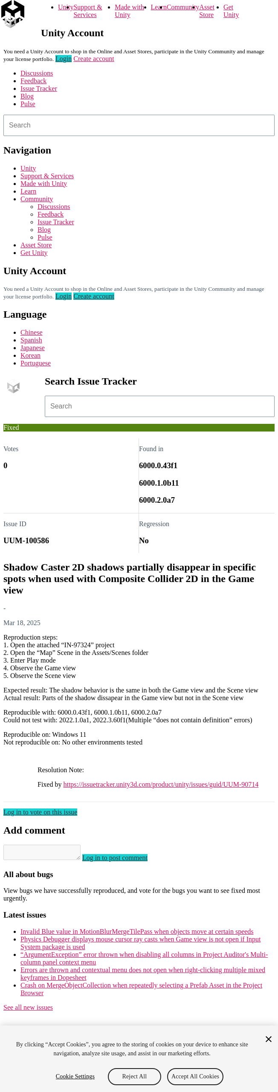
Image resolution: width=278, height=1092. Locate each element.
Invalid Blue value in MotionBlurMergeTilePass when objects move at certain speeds (137, 934)
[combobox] (139, 125)
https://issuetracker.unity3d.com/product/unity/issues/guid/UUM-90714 (160, 784)
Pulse (27, 103)
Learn (159, 7)
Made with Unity (129, 10)
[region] (139, 1058)
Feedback (33, 80)
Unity (65, 7)
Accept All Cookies (195, 1076)
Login (63, 58)
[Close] (269, 1039)
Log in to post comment (123, 860)
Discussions (36, 73)
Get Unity (231, 10)
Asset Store (206, 10)
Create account (93, 58)
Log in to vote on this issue (40, 812)
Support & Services (87, 10)
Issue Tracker (38, 88)
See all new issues (28, 1010)
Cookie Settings (75, 1076)
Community (183, 7)
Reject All (134, 1076)
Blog (27, 96)
